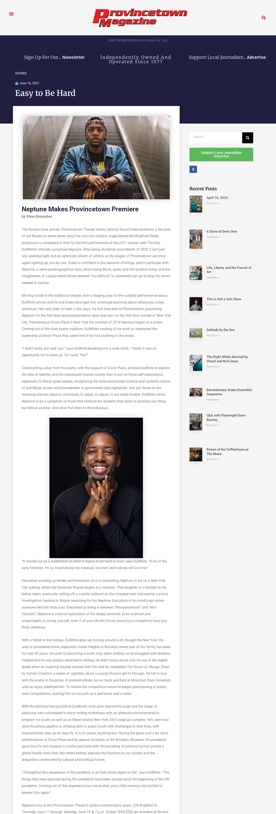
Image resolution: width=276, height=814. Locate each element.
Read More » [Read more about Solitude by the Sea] (213, 335)
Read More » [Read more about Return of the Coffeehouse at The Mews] (213, 459)
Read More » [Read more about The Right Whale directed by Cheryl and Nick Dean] (213, 367)
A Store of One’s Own (222, 232)
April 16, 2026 (217, 198)
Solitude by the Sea (221, 330)
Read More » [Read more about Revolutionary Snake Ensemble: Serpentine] (213, 400)
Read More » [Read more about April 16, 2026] (213, 203)
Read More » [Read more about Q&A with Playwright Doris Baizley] (213, 425)
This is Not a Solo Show (224, 299)
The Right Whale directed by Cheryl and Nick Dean (227, 359)
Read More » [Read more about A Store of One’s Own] (213, 237)
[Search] (247, 138)
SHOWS (21, 73)
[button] (11, 13)
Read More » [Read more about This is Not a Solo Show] (213, 305)
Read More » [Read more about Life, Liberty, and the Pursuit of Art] (213, 277)
